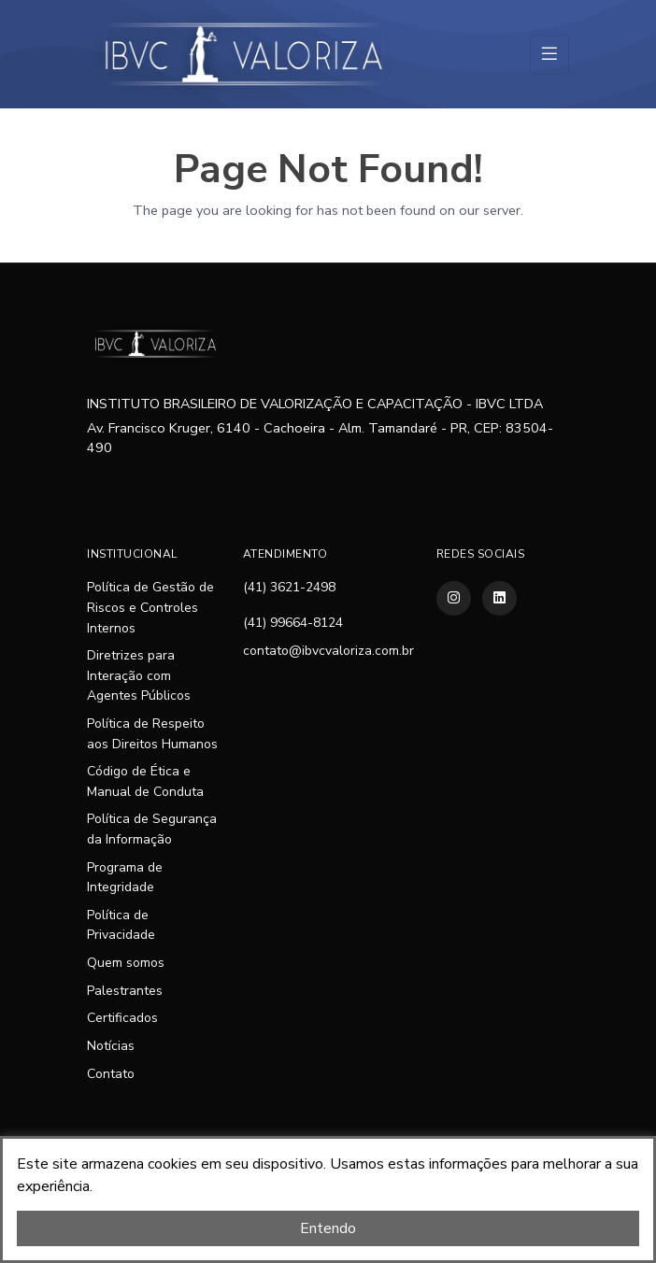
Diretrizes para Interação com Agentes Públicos (139, 675)
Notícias (111, 1046)
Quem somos (125, 963)
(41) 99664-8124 (293, 623)
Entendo (328, 1228)
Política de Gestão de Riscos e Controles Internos (150, 607)
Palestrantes (125, 991)
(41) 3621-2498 (289, 587)
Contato (111, 1074)
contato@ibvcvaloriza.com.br (328, 651)
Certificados (122, 1018)
